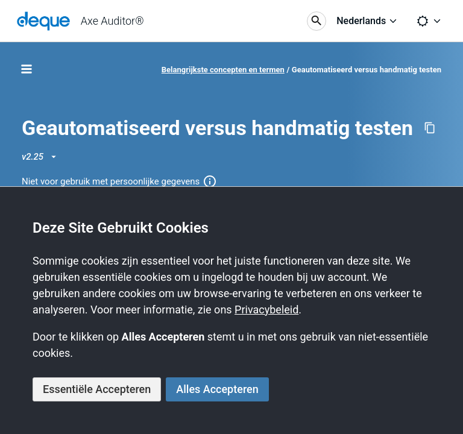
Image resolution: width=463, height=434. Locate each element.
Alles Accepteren (217, 389)
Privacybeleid (266, 309)
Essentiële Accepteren (97, 389)
